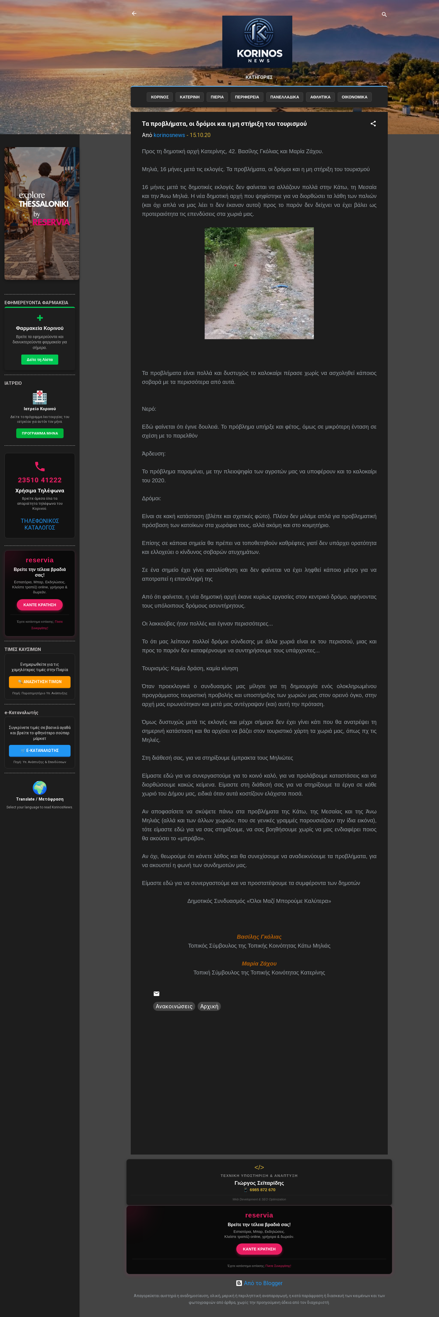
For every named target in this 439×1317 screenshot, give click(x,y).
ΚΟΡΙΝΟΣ (160, 97)
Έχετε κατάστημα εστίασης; (259, 1266)
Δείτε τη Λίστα (40, 359)
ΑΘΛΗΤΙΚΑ (320, 97)
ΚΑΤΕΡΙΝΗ (189, 97)
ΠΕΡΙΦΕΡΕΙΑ (247, 97)
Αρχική (209, 1006)
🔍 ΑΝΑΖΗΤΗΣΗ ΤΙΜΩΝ (40, 681)
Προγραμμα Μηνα (40, 433)
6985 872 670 (259, 1189)
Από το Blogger (259, 1283)
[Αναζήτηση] (384, 15)
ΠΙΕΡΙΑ (217, 97)
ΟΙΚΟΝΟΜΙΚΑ (355, 97)
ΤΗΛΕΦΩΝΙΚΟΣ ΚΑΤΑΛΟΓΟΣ (40, 524)
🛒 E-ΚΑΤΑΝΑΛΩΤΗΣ (40, 750)
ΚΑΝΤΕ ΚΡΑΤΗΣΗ (259, 1249)
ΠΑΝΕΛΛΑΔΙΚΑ (284, 97)
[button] (373, 124)
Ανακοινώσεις (174, 1006)
